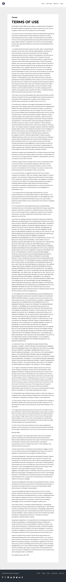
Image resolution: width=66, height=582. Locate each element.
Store (43, 3)
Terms (38, 573)
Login (61, 3)
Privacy (43, 573)
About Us (56, 3)
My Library (49, 3)
